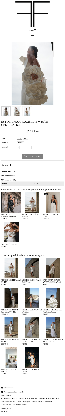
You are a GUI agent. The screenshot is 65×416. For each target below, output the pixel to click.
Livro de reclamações (20, 405)
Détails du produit (9, 171)
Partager (10, 165)
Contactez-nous (6, 405)
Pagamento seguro (52, 398)
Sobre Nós (48, 402)
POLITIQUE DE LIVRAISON (9, 398)
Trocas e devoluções (23, 402)
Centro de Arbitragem (8, 402)
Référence (5, 176)
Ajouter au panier (32, 156)
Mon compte (5, 411)
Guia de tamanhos (38, 402)
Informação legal (24, 398)
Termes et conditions (38, 398)
